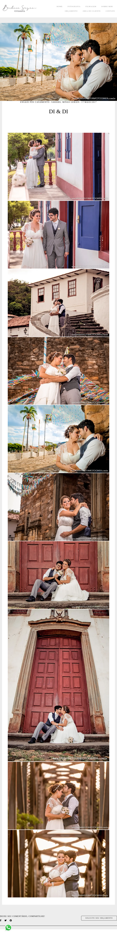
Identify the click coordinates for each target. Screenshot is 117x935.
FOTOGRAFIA (74, 6)
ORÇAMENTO (71, 11)
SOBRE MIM (107, 6)
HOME (60, 6)
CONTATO (110, 11)
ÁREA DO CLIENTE (92, 11)
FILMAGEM (90, 6)
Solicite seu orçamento (99, 918)
